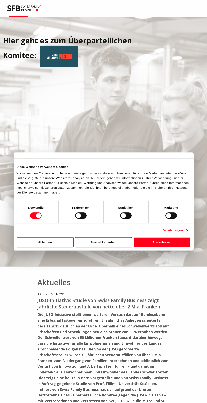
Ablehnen (45, 242)
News (60, 294)
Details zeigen (173, 230)
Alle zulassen (161, 242)
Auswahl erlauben (103, 242)
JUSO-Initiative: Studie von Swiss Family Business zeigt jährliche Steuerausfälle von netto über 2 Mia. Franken (98, 303)
